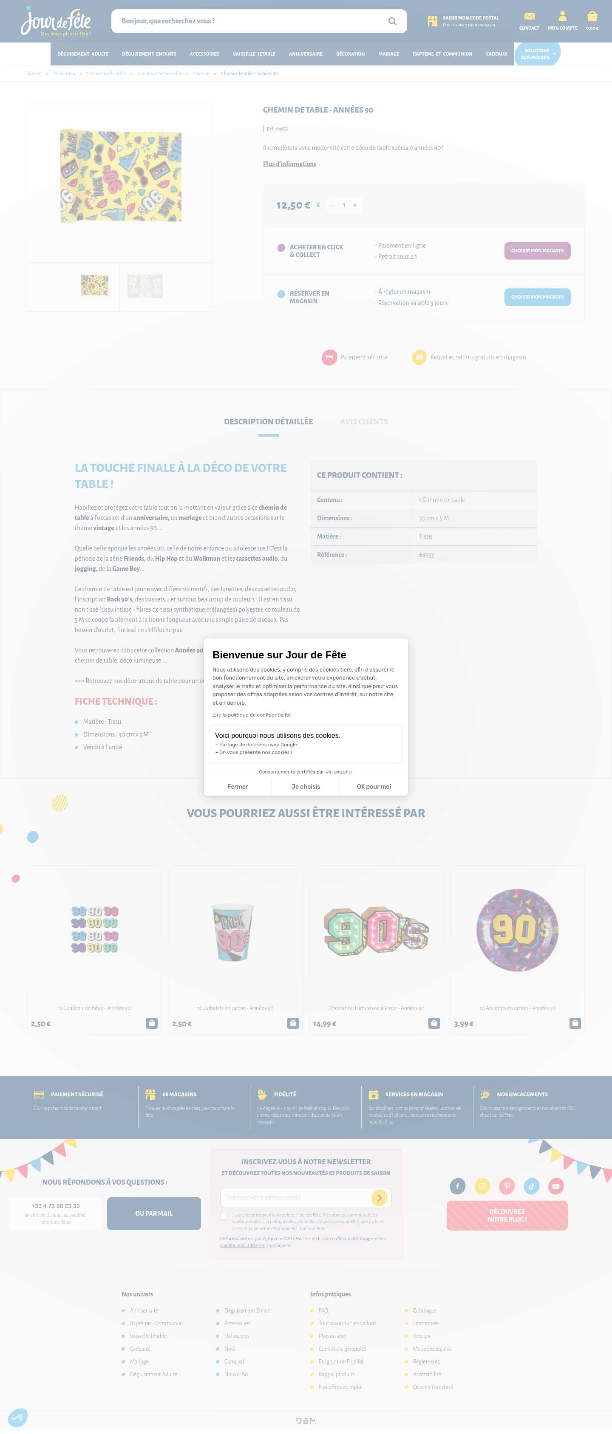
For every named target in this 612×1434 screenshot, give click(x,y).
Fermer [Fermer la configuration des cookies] (237, 786)
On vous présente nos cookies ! (255, 752)
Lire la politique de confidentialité (251, 715)
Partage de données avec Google (258, 745)
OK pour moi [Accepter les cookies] (374, 786)
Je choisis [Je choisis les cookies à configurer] (306, 786)
